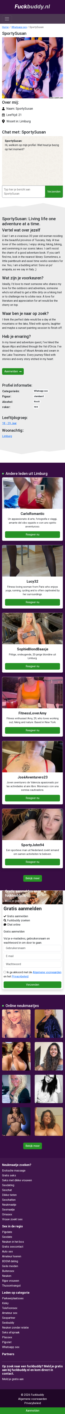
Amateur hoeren (11, 1256)
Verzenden (53, 191)
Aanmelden (12, 371)
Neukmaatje (9, 1204)
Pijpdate (7, 1232)
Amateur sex (9, 1313)
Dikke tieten (9, 1195)
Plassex (7, 1337)
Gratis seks (9, 1175)
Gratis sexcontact (12, 1246)
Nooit (37, 401)
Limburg (7, 436)
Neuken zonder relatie (15, 1327)
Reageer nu (32, 534)
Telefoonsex (9, 1308)
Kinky (5, 1303)
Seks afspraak (11, 1332)
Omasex (7, 1214)
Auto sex (7, 1251)
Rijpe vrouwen (10, 1280)
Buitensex (8, 1271)
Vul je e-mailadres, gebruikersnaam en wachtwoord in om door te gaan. (32, 944)
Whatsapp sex (19, 27)
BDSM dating (10, 1261)
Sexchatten (9, 1199)
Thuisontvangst (11, 1285)
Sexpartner (8, 1317)
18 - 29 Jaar (9, 423)
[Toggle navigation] (7, 18)
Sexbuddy (8, 1322)
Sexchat (7, 1190)
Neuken (6, 1276)
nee (36, 407)
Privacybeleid (20, 976)
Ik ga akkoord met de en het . (32, 974)
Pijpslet (6, 1342)
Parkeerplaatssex (13, 1298)
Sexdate (7, 1237)
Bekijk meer (32, 878)
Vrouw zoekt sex (12, 1219)
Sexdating (8, 1185)
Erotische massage (13, 1170)
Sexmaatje (8, 1209)
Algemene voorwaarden (47, 972)
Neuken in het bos (13, 1241)
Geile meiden (10, 1266)
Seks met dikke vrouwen (17, 1180)
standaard (39, 396)
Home (5, 27)
